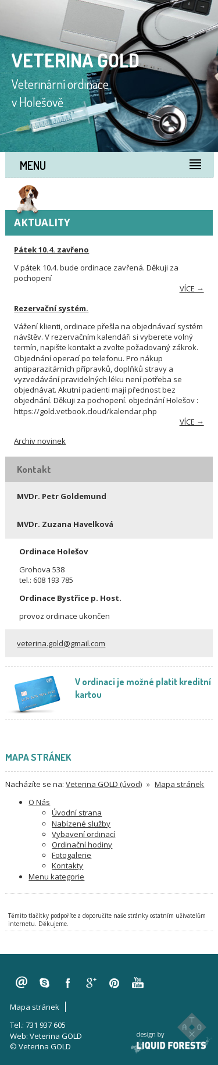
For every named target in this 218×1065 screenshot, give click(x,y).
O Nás (39, 802)
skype (44, 983)
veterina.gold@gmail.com (61, 643)
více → (192, 288)
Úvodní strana (77, 812)
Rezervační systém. (51, 308)
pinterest (114, 983)
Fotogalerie (71, 855)
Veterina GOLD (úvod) (104, 784)
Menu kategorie (56, 876)
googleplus (91, 983)
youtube (137, 983)
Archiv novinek (40, 441)
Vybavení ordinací (83, 834)
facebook (68, 983)
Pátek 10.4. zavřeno (51, 249)
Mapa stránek (179, 784)
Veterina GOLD (56, 1036)
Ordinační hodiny (82, 844)
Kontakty (67, 865)
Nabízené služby (81, 823)
